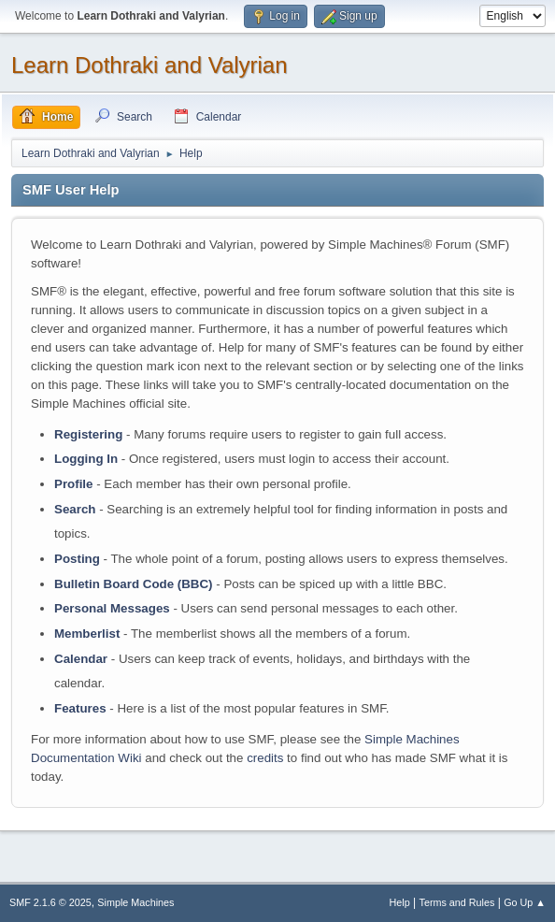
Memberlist (87, 634)
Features (80, 708)
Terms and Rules (457, 902)
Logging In (86, 459)
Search (74, 509)
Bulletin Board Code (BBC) (133, 584)
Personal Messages (112, 608)
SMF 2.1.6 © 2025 (50, 902)
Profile (73, 484)
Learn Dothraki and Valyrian (149, 65)
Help (400, 902)
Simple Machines (135, 902)
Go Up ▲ (525, 902)
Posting (77, 559)
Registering (88, 434)
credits (265, 758)
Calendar (80, 659)
